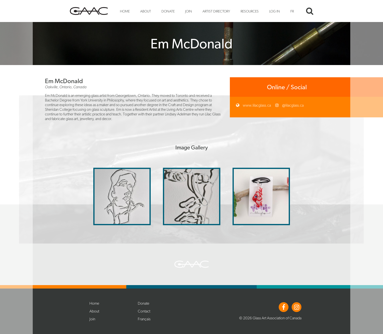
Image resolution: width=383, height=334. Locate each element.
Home (125, 11)
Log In (274, 11)
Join (188, 11)
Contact (144, 311)
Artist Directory (216, 11)
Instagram (296, 307)
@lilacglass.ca (292, 105)
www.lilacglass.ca (256, 105)
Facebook (283, 307)
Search (309, 11)
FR (292, 11)
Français (144, 319)
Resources (250, 11)
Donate (168, 11)
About (145, 11)
